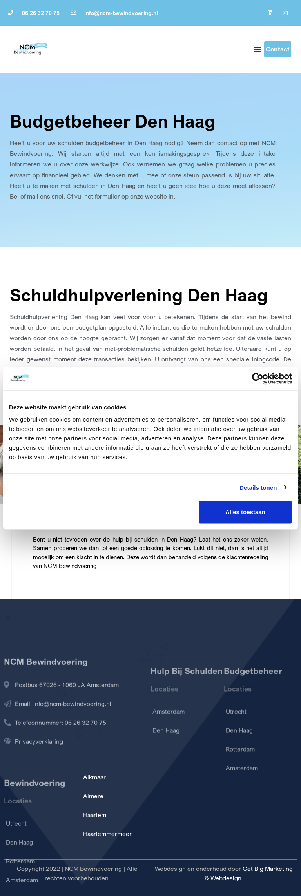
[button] (257, 49)
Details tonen (258, 487)
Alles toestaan (245, 512)
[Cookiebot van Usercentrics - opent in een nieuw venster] (257, 378)
